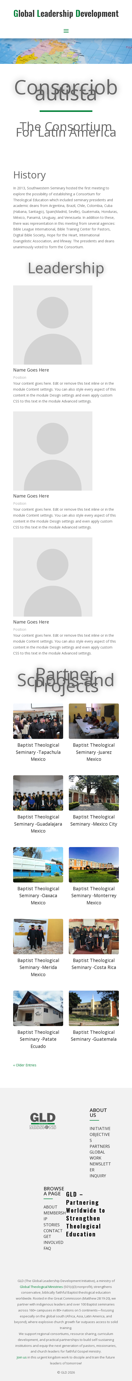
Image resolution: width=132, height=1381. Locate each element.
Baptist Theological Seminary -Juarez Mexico (94, 752)
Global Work (97, 1155)
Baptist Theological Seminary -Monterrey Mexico (93, 895)
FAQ (47, 1248)
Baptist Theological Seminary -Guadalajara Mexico (38, 824)
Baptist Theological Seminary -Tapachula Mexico (38, 752)
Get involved (53, 1239)
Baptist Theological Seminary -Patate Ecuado (38, 1039)
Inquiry (98, 1176)
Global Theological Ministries (41, 1286)
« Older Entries (24, 1065)
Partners (100, 1146)
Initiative (100, 1128)
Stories (52, 1225)
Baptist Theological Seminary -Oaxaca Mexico (38, 895)
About (50, 1207)
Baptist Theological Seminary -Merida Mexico (38, 967)
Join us (22, 1357)
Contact (53, 1230)
